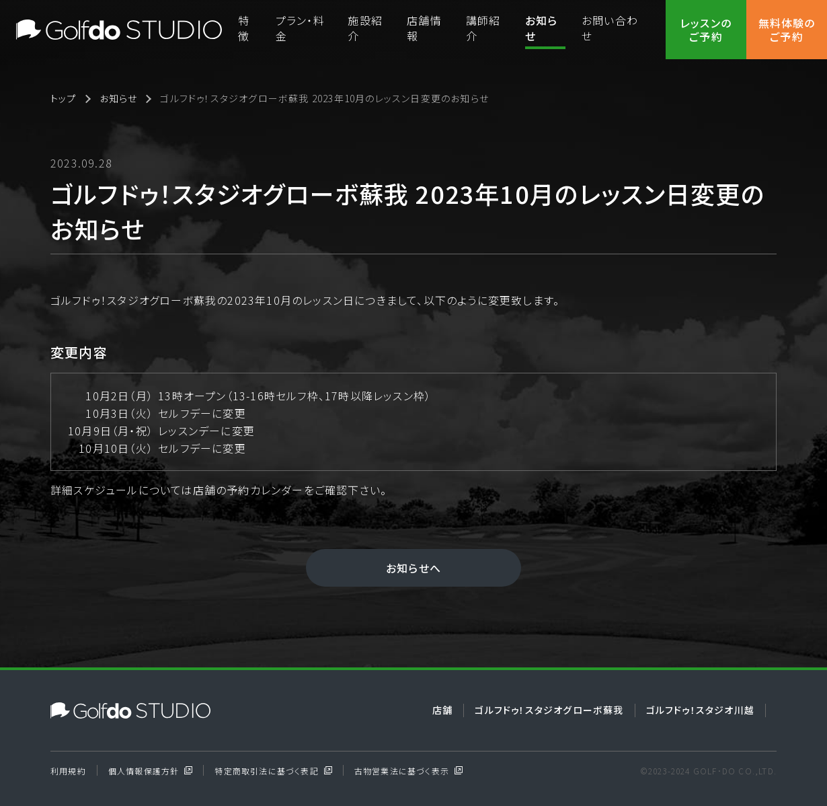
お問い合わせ (610, 28)
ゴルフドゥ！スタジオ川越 (700, 710)
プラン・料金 (300, 28)
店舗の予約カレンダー (248, 490)
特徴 (243, 28)
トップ (63, 99)
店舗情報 (424, 28)
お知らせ (541, 28)
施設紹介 (365, 28)
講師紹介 (483, 28)
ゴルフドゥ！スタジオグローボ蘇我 (549, 710)
